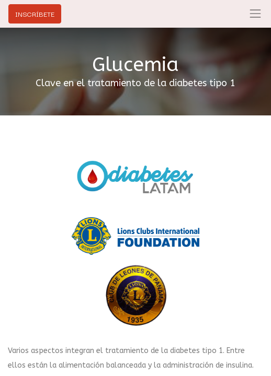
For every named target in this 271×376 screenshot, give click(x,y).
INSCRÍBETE (34, 13)
